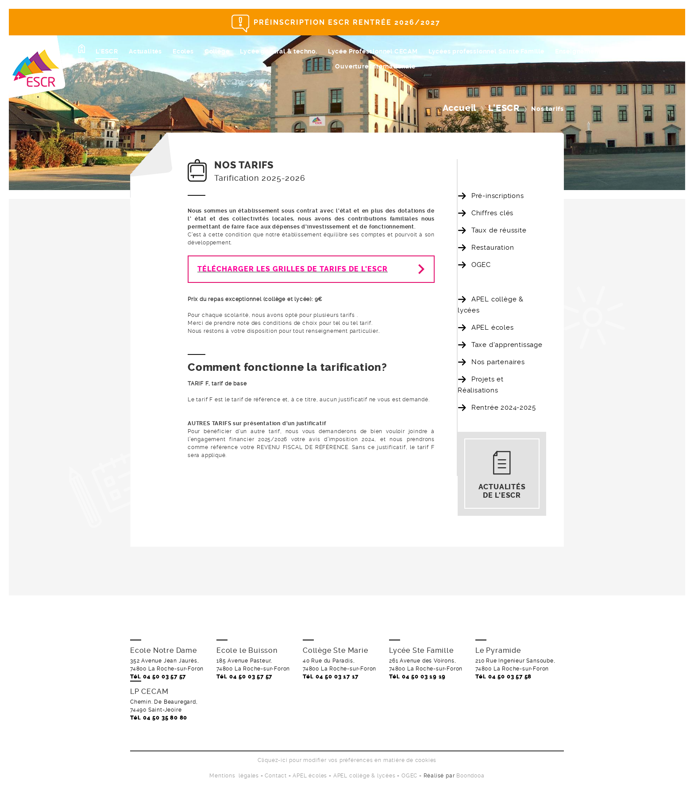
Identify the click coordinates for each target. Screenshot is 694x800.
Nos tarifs (487, 282)
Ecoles (183, 51)
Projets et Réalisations (481, 384)
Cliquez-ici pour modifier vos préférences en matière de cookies (347, 760)
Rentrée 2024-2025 (503, 407)
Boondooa (470, 776)
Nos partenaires (498, 362)
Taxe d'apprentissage (507, 345)
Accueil (460, 108)
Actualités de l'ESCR (502, 491)
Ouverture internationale (375, 66)
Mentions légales (234, 776)
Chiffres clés (492, 213)
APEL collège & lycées (491, 304)
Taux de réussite (499, 230)
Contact (276, 776)
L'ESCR (107, 51)
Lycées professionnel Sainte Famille (486, 51)
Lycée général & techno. (278, 51)
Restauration (492, 247)
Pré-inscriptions (497, 196)
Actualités (145, 51)
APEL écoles (492, 327)
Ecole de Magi (649, 51)
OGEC (481, 265)
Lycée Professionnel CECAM (373, 51)
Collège (217, 51)
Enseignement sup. (586, 51)
